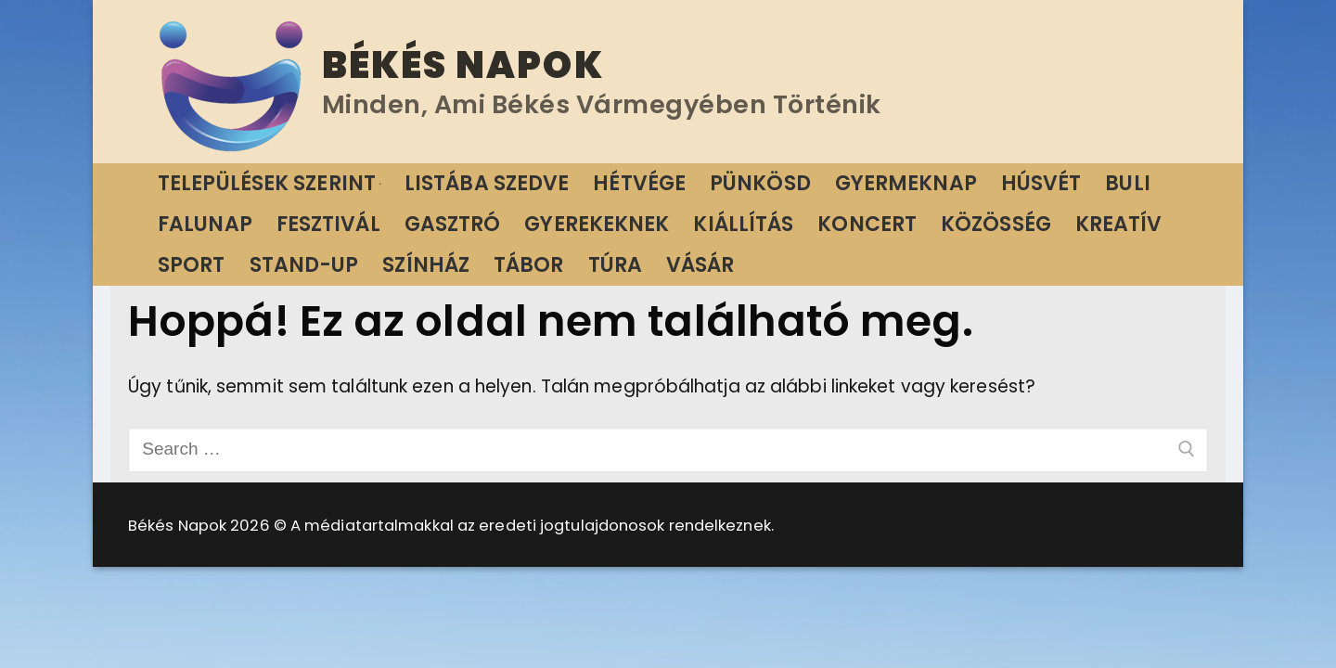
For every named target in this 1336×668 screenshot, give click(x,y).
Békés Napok (463, 65)
